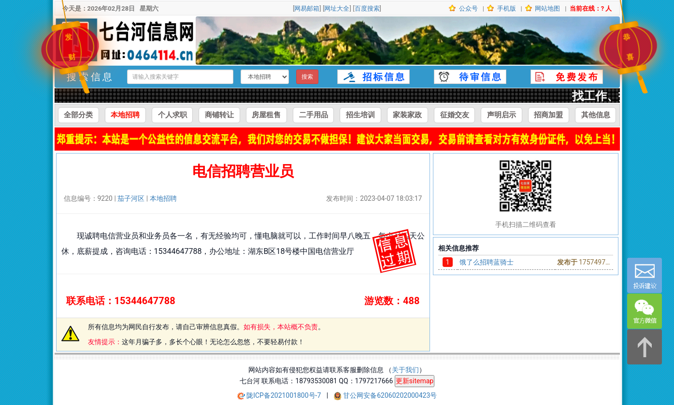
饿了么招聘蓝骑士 (486, 262)
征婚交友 (454, 115)
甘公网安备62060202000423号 (390, 395)
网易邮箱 (306, 8)
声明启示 (501, 115)
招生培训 (360, 115)
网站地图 (546, 8)
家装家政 (407, 115)
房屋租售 (266, 115)
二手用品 (313, 115)
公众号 (468, 8)
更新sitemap (414, 381)
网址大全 (336, 8)
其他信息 (595, 115)
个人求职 (172, 115)
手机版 (505, 8)
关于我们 (405, 370)
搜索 (307, 76)
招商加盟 (548, 115)
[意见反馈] (644, 275)
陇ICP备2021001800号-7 (284, 395)
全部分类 (78, 115)
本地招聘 (125, 115)
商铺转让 (219, 115)
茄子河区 (130, 198)
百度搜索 (367, 8)
